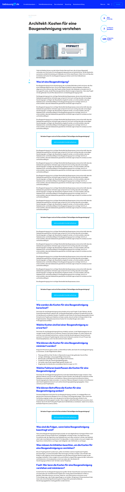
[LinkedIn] (30, 82)
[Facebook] (30, 80)
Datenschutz (6, 436)
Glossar (17, 436)
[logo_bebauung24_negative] (11, 3)
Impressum (12, 436)
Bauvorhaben (62, 136)
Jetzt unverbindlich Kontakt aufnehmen (65, 142)
